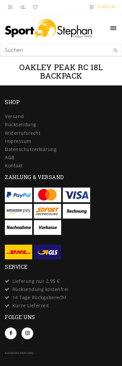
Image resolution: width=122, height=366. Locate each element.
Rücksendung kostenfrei (40, 289)
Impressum (18, 141)
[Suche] (115, 50)
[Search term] (61, 50)
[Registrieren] (22, 6)
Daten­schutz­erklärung (31, 149)
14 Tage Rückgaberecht (39, 297)
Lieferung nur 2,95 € (36, 281)
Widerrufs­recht (22, 133)
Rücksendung (20, 124)
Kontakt (14, 165)
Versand (14, 116)
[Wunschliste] (34, 6)
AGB (10, 157)
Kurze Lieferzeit (30, 305)
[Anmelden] (10, 6)
